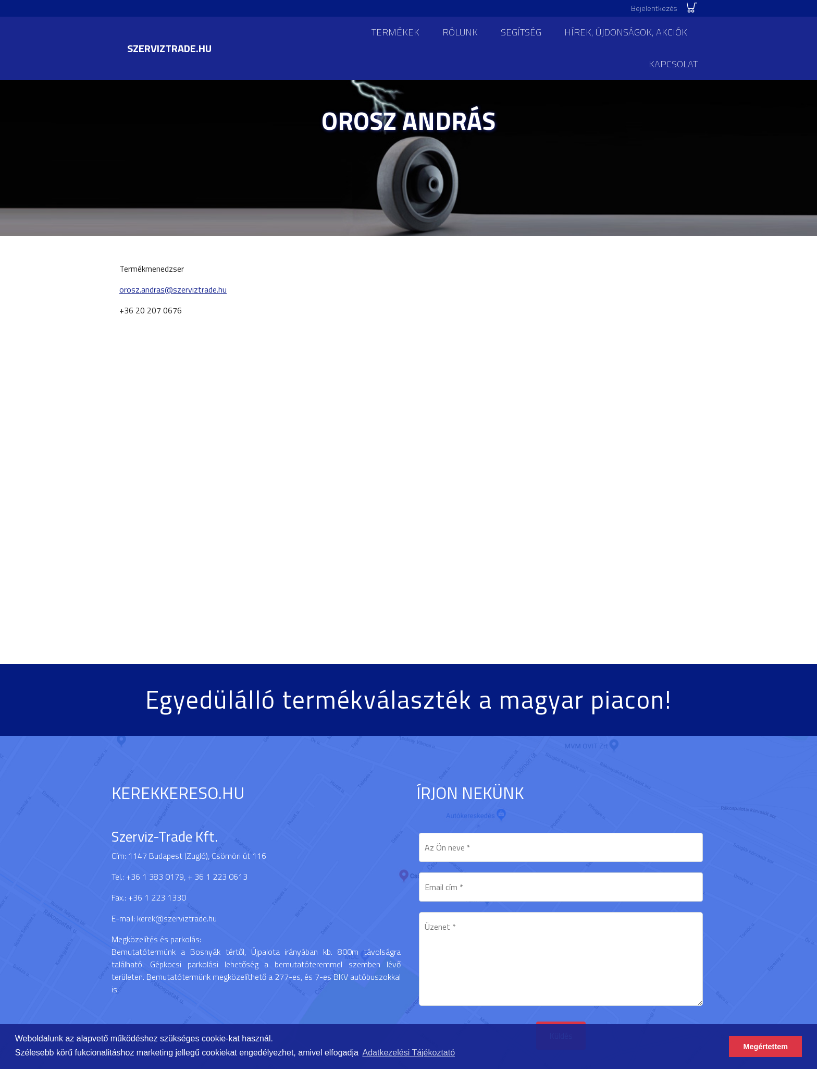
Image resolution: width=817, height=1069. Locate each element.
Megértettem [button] (765, 1046)
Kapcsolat (673, 64)
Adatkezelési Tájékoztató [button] (409, 1052)
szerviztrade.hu (169, 48)
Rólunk (460, 32)
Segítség (521, 32)
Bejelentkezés (654, 8)
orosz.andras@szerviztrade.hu (173, 289)
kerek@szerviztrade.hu (177, 918)
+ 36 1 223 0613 (217, 876)
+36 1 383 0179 (155, 876)
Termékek (395, 32)
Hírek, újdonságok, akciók (625, 32)
